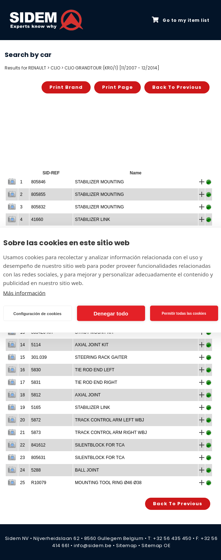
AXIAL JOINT (88, 394)
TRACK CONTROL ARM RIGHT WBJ (111, 432)
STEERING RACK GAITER (101, 357)
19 (22, 407)
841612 (38, 445)
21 (22, 432)
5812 (36, 394)
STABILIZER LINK (92, 219)
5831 (36, 382)
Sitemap (126, 545)
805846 (38, 181)
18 (22, 394)
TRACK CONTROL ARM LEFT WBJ (109, 420)
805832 (38, 206)
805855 (38, 194)
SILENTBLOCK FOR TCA (99, 445)
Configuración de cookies (37, 313)
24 (22, 470)
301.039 (39, 357)
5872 (36, 420)
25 (22, 482)
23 (22, 457)
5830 (36, 369)
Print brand (66, 87)
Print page (117, 87)
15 (22, 357)
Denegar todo (110, 313)
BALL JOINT (87, 470)
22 (22, 445)
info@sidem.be (93, 545)
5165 (36, 407)
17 (22, 382)
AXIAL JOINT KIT (91, 344)
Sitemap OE (155, 545)
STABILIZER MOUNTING (99, 181)
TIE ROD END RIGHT (96, 382)
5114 (36, 344)
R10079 (38, 482)
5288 (36, 470)
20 (22, 420)
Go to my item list (180, 20)
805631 (38, 457)
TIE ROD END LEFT (94, 369)
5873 (36, 432)
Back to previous (177, 87)
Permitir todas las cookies (184, 313)
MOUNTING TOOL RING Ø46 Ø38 (108, 482)
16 (22, 369)
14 (22, 344)
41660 (37, 219)
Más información (24, 292)
